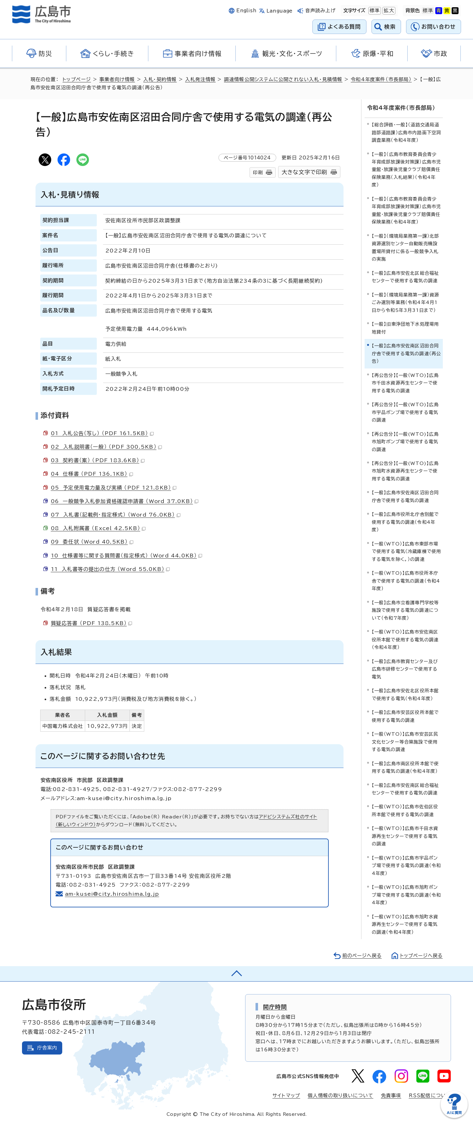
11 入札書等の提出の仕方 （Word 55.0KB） (110, 569)
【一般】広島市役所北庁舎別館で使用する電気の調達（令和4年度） (405, 522)
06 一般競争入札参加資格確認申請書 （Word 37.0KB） (125, 501)
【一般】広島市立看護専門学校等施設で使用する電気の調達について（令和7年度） (405, 610)
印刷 (257, 172)
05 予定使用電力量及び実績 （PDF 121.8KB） (114, 487)
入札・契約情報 (160, 79)
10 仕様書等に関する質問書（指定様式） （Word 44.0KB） (127, 555)
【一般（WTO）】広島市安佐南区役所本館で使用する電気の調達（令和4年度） (405, 639)
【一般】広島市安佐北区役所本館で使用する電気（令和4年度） (405, 694)
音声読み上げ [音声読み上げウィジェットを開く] (320, 10)
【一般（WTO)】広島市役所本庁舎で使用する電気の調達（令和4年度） (406, 581)
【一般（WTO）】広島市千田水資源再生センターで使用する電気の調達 (405, 836)
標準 (374, 11)
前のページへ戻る (360, 955)
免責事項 (391, 1095)
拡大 (388, 11)
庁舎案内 (47, 1047)
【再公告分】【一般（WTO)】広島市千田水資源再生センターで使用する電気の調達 (405, 383)
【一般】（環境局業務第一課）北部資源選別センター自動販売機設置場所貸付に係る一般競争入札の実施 (405, 247)
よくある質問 (344, 26)
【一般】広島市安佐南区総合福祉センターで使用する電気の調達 (405, 789)
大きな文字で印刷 (304, 172)
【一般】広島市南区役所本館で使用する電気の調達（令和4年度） (405, 767)
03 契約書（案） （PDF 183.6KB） (98, 460)
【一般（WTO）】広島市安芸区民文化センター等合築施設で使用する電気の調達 (405, 741)
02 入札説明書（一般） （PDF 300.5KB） (106, 446)
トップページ (77, 79)
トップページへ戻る (421, 955)
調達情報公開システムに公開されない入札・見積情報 (283, 79)
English (246, 10)
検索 (390, 26)
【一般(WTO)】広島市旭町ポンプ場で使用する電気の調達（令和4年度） (406, 895)
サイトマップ (286, 1095)
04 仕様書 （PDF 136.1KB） (92, 473)
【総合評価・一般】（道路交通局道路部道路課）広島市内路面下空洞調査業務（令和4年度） (406, 132)
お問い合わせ (438, 26)
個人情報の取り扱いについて (340, 1095)
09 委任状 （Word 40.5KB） (92, 541)
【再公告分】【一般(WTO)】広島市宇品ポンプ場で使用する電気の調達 (405, 412)
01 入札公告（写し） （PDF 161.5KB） (102, 433)
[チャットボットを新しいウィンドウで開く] (454, 1116)
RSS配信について (430, 1095)
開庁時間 (275, 1006)
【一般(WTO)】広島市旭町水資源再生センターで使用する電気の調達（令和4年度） (405, 924)
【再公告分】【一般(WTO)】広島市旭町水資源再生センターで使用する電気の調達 (405, 471)
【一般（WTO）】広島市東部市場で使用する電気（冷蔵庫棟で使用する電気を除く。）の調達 (406, 551)
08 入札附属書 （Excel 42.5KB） (98, 528)
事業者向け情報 (117, 79)
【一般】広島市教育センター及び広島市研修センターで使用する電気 (405, 669)
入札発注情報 (200, 79)
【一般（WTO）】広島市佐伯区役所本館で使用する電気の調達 (405, 810)
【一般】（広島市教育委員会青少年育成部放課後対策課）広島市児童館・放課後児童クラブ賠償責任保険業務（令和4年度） (406, 210)
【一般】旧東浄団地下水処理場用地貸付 (405, 328)
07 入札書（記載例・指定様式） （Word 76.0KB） (116, 514)
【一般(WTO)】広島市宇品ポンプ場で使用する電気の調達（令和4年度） (406, 865)
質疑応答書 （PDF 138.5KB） (91, 623)
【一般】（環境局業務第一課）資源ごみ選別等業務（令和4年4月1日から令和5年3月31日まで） (405, 302)
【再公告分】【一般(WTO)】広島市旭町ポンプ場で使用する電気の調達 (405, 441)
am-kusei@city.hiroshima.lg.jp (112, 893)
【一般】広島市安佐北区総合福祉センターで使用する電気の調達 (405, 276)
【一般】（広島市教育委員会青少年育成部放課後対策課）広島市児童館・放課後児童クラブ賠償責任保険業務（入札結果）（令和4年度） (406, 169)
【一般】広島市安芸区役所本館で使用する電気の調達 (405, 716)
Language (280, 10)
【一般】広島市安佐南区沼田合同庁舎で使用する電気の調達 (405, 496)
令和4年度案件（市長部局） (381, 79)
